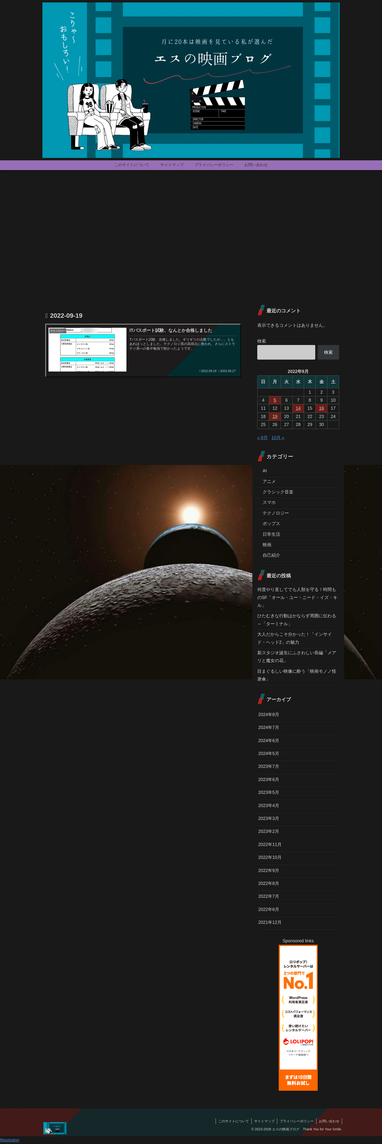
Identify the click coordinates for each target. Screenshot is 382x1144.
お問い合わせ (329, 1121)
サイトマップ (264, 1121)
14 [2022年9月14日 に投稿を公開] (298, 408)
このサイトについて (233, 1121)
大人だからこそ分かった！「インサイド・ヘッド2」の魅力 (294, 638)
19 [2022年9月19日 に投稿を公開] (274, 416)
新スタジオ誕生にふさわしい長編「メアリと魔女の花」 (296, 656)
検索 (261, 341)
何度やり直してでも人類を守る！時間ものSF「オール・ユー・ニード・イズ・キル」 (297, 597)
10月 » (277, 437)
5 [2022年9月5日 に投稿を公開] (275, 400)
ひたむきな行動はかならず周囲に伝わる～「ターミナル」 (296, 619)
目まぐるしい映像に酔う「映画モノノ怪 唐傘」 (298, 675)
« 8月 (262, 437)
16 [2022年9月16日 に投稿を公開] (321, 408)
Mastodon (9, 1140)
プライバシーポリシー (297, 1121)
